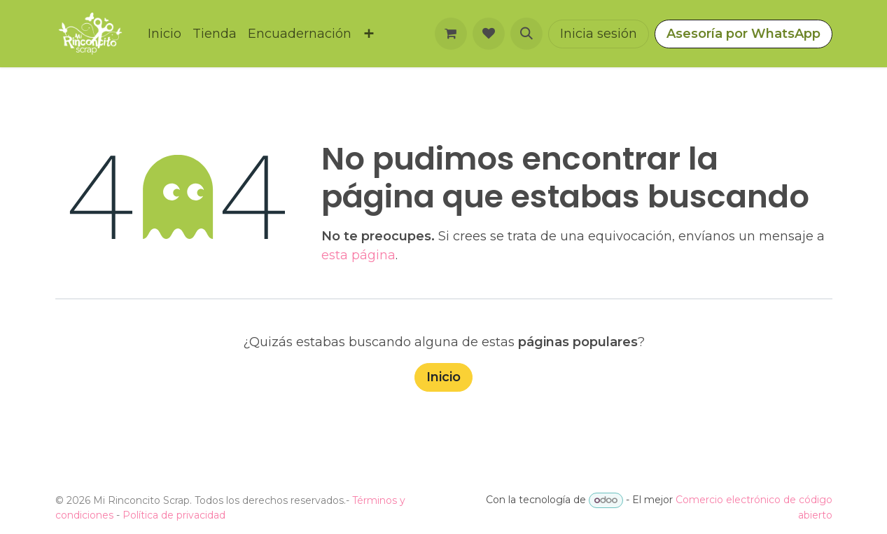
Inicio (443, 377)
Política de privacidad (174, 515)
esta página (358, 255)
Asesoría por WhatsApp (743, 33)
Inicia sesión (598, 33)
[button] (526, 34)
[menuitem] (164, 34)
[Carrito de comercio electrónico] (451, 34)
